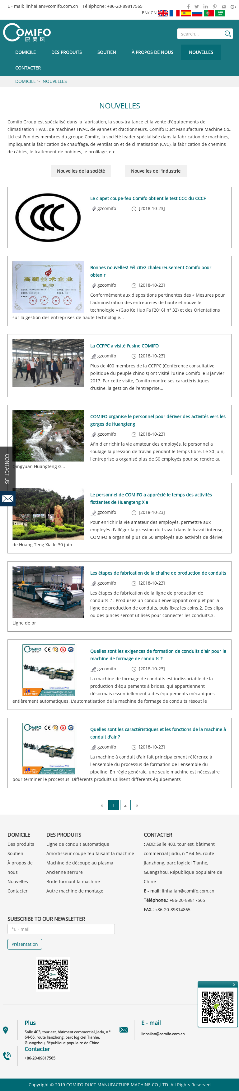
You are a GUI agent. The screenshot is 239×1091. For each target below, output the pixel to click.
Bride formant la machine (73, 881)
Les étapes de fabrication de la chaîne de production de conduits (158, 573)
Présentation (25, 944)
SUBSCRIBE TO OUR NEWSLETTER (46, 919)
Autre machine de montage (74, 891)
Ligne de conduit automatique (77, 844)
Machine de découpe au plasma (79, 863)
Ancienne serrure (64, 872)
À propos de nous (152, 52)
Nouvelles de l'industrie (155, 171)
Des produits (66, 52)
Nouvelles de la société (81, 171)
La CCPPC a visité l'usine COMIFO (124, 346)
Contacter (28, 68)
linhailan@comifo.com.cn (52, 6)
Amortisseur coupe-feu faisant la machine (90, 853)
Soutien (106, 52)
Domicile (25, 52)
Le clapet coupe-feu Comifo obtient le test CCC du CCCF (148, 198)
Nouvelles (201, 52)
